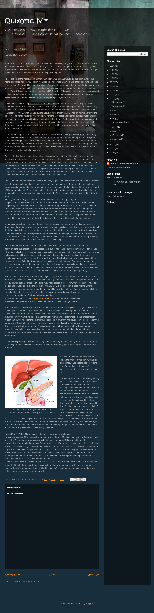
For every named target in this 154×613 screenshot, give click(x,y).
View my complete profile (118, 167)
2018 (112, 78)
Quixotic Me (26, 20)
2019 (112, 74)
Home (53, 575)
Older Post (92, 575)
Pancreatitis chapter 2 (122, 122)
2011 (112, 148)
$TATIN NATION (124, 180)
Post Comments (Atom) (28, 581)
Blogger (89, 604)
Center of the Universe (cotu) (124, 163)
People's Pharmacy (116, 196)
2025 (112, 66)
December (117, 102)
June (115, 114)
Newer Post (12, 575)
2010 (112, 152)
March (115, 131)
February (116, 135)
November (117, 106)
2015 (112, 90)
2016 (112, 86)
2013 (112, 98)
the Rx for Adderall (40, 298)
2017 (112, 82)
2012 (112, 144)
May (114, 118)
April (114, 127)
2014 (112, 94)
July (114, 110)
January (116, 139)
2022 (112, 70)
